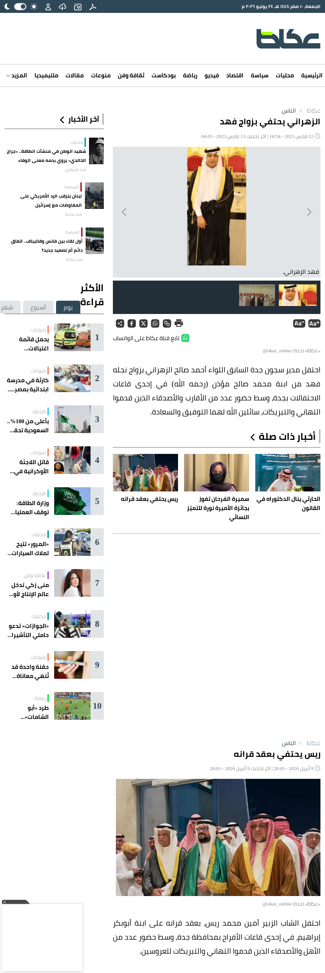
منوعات (101, 75)
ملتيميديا (46, 75)
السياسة (71, 187)
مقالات (75, 75)
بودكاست (164, 75)
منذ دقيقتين (75, 169)
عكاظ (308, 110)
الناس (289, 110)
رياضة (190, 75)
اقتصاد (235, 75)
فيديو (212, 75)
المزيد (16, 75)
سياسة (260, 75)
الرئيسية (312, 75)
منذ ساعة (73, 214)
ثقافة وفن (131, 75)
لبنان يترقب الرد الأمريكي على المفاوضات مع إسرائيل (51, 200)
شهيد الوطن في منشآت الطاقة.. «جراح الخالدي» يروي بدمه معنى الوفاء (46, 156)
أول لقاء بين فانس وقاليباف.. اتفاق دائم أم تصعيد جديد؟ (47, 245)
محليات (285, 75)
